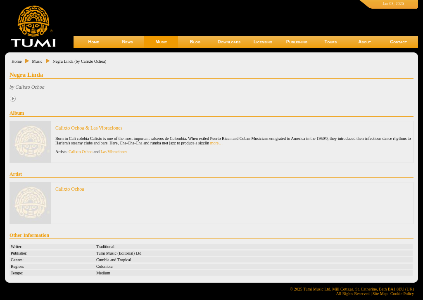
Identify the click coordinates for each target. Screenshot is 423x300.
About (364, 41)
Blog (195, 41)
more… (216, 143)
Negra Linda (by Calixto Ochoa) (79, 61)
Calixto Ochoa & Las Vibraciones (88, 128)
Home (93, 41)
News (127, 41)
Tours (331, 41)
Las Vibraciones (113, 151)
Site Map (380, 293)
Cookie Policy (402, 293)
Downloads (229, 41)
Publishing (296, 41)
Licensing (263, 41)
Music (161, 41)
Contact (398, 41)
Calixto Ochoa (81, 151)
